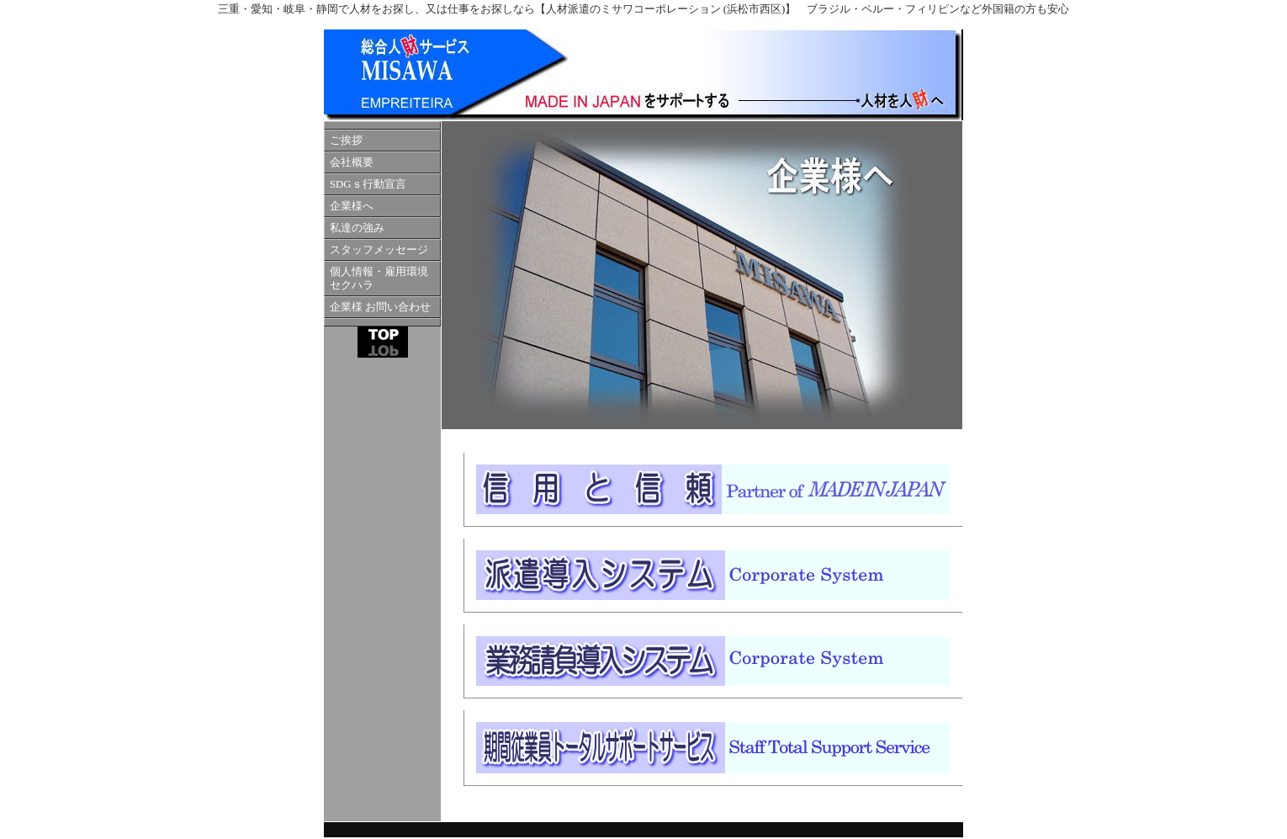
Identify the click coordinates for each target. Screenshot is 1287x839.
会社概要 (351, 162)
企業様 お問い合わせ (380, 307)
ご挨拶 (346, 140)
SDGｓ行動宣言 (368, 184)
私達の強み (357, 228)
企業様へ (351, 206)
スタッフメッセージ (379, 250)
